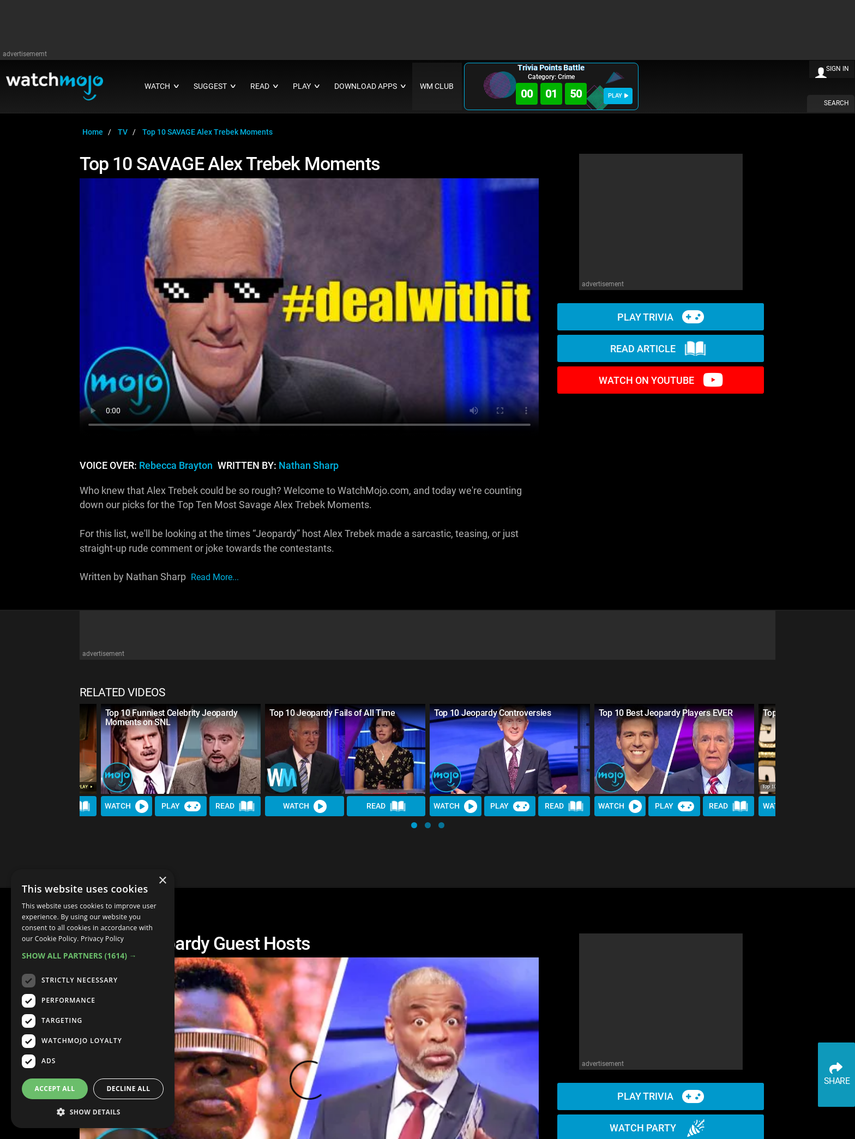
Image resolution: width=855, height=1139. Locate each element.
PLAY (618, 95)
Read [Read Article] (235, 806)
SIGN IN (837, 69)
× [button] (162, 881)
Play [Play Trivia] (181, 806)
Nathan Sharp (309, 465)
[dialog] (92, 998)
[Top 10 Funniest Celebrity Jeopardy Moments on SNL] (181, 749)
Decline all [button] (128, 1088)
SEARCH (836, 103)
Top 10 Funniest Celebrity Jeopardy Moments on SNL (171, 717)
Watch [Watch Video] (126, 806)
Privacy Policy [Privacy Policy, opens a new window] (102, 938)
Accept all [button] (55, 1088)
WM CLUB (437, 86)
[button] (414, 825)
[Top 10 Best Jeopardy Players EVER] (674, 749)
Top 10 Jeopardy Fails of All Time (332, 713)
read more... (215, 577)
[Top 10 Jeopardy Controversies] (510, 749)
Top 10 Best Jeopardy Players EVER (665, 713)
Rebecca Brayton (176, 465)
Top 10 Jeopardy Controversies (492, 713)
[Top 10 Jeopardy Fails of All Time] (345, 749)
